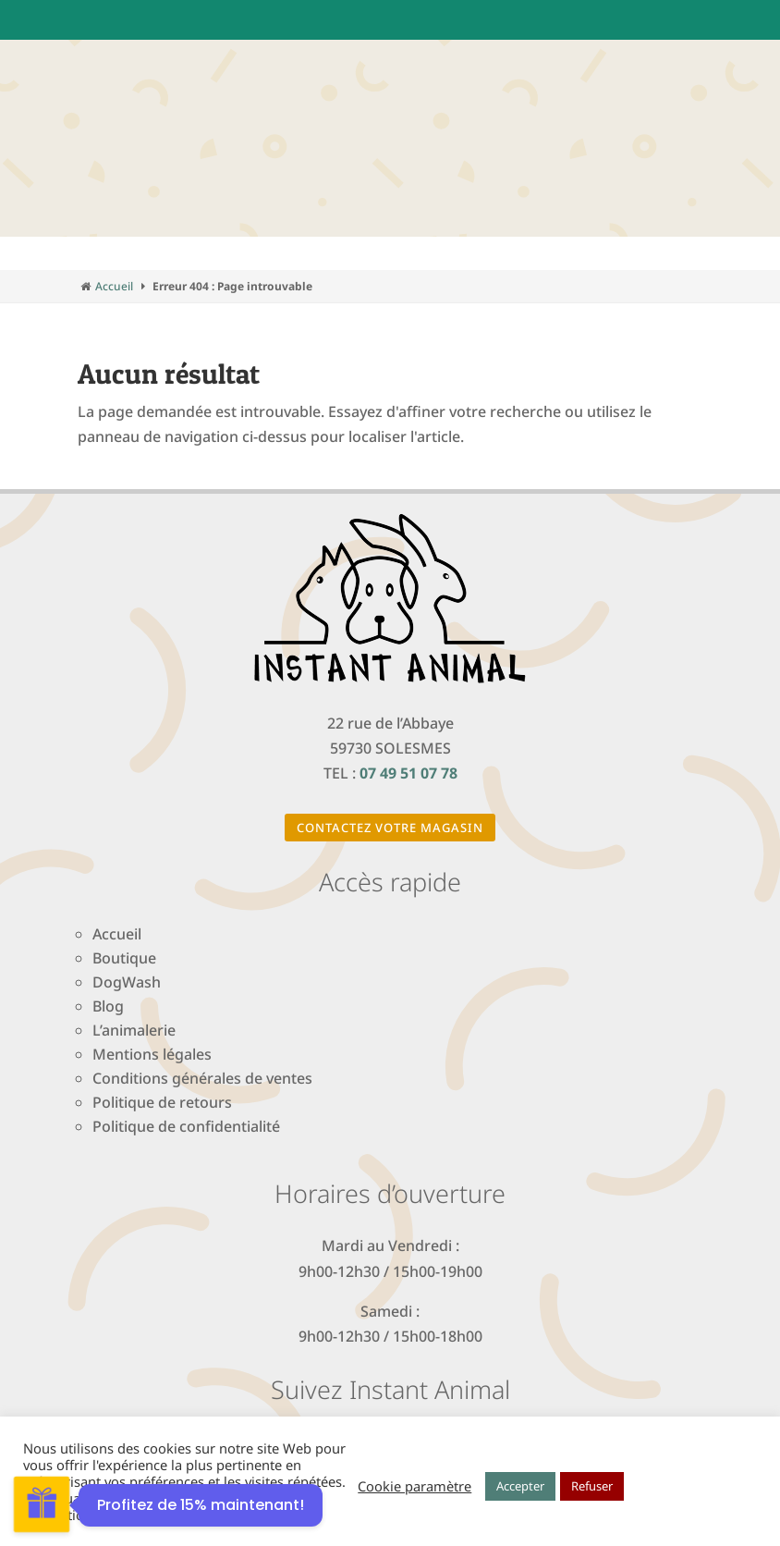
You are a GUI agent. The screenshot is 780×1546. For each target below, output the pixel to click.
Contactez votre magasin (390, 827)
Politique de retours (162, 1102)
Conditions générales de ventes (202, 1078)
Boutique (124, 958)
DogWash (126, 982)
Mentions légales (152, 1054)
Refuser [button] (592, 1486)
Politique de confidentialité (186, 1126)
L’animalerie (134, 1030)
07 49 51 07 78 (408, 773)
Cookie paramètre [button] (414, 1486)
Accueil (114, 286)
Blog (108, 1006)
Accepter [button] (520, 1486)
